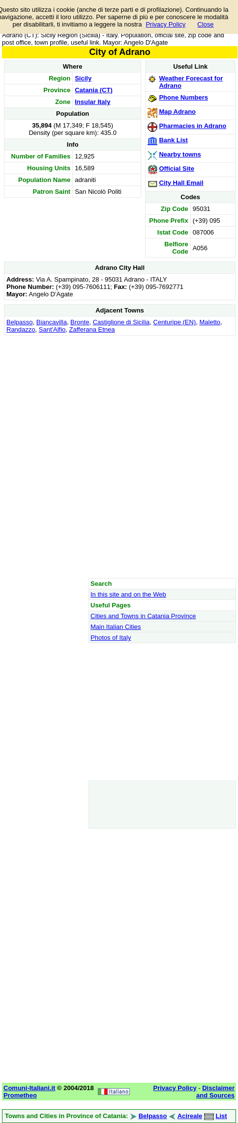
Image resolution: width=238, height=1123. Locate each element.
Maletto (209, 322)
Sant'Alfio (52, 329)
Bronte (79, 322)
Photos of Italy (110, 637)
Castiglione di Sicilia (121, 322)
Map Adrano (177, 111)
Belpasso (19, 322)
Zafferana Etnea (92, 329)
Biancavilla (51, 322)
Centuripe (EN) (174, 322)
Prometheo (20, 1095)
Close (205, 24)
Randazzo (20, 329)
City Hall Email (181, 182)
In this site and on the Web (128, 594)
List (221, 1116)
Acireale (190, 1116)
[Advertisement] (119, 456)
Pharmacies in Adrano (192, 126)
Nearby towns (180, 154)
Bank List (173, 140)
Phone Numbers (183, 97)
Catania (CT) (94, 90)
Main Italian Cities (115, 626)
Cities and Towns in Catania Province (143, 616)
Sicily (83, 78)
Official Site (176, 168)
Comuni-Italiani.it (29, 1088)
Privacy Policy (165, 24)
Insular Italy (92, 101)
